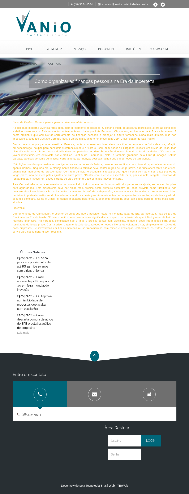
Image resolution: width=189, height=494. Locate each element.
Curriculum (159, 49)
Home (29, 49)
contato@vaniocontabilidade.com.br (123, 4)
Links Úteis (133, 49)
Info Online (106, 49)
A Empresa (54, 49)
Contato (54, 63)
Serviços (80, 49)
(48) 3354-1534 (82, 4)
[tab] (40, 394)
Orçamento (29, 63)
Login (151, 440)
